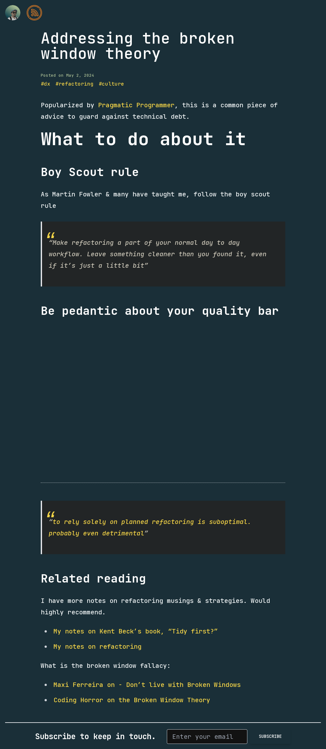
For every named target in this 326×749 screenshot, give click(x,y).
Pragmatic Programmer (136, 105)
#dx (45, 84)
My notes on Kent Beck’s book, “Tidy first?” (135, 631)
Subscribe (270, 736)
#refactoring (74, 84)
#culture (111, 84)
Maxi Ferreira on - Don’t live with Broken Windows (147, 685)
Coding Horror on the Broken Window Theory (131, 700)
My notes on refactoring (97, 646)
